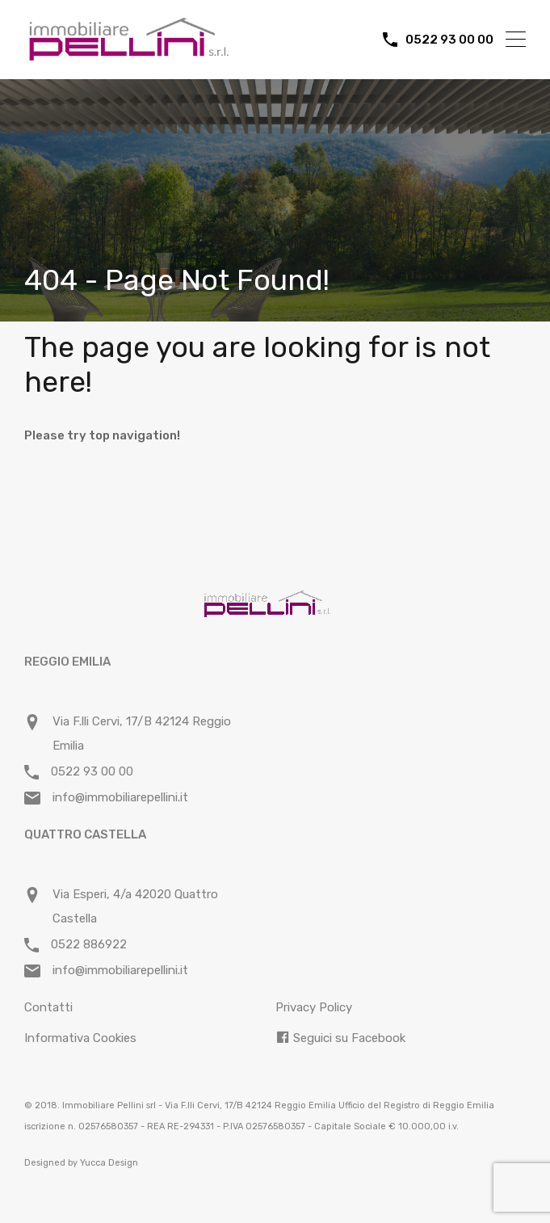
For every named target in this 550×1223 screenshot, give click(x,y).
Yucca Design (109, 1163)
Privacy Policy (313, 1007)
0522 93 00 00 (449, 39)
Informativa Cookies (80, 1038)
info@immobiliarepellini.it (120, 797)
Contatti (48, 1007)
